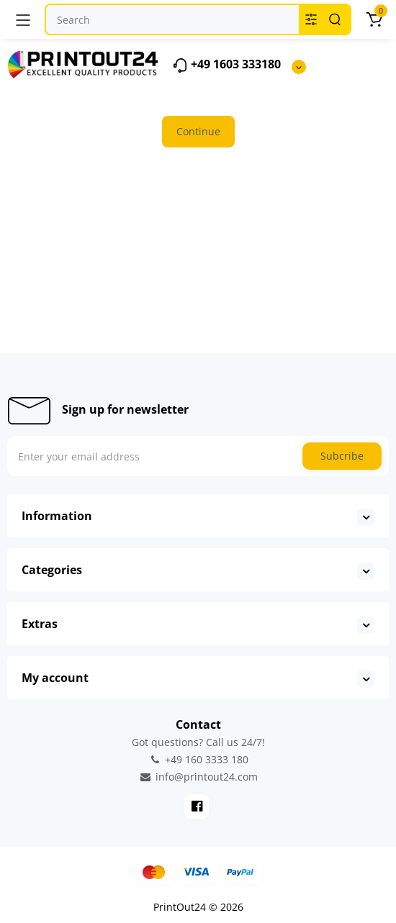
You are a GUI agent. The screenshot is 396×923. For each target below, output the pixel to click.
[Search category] (311, 19)
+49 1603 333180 (226, 65)
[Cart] (374, 19)
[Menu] (23, 19)
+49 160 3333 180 (198, 759)
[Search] (334, 19)
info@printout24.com (198, 776)
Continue (198, 131)
